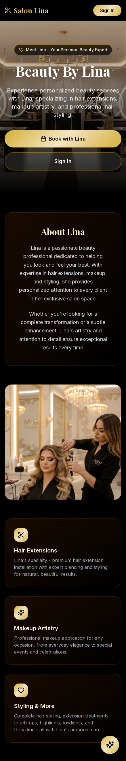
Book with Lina (63, 139)
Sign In (107, 10)
